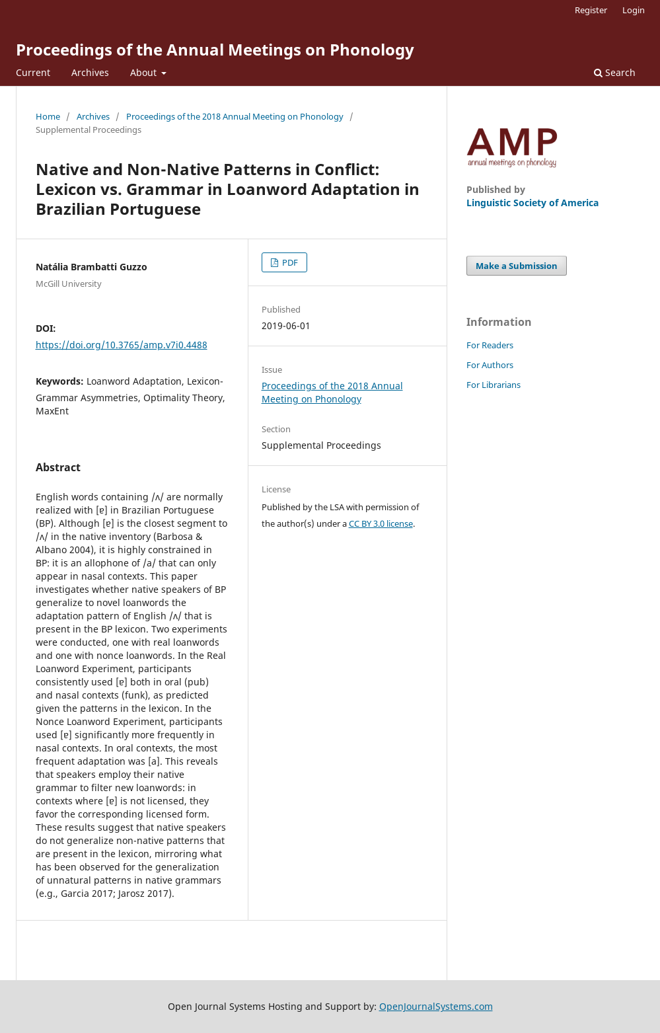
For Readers (489, 345)
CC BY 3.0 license (381, 523)
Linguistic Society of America (532, 202)
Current (33, 72)
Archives (90, 72)
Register (591, 10)
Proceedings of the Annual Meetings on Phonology (215, 49)
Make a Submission (517, 266)
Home (48, 116)
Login (633, 10)
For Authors (489, 365)
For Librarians (493, 385)
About (144, 72)
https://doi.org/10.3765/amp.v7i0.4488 (121, 344)
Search (615, 72)
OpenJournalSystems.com (436, 1006)
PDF (289, 262)
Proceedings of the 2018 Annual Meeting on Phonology (235, 116)
